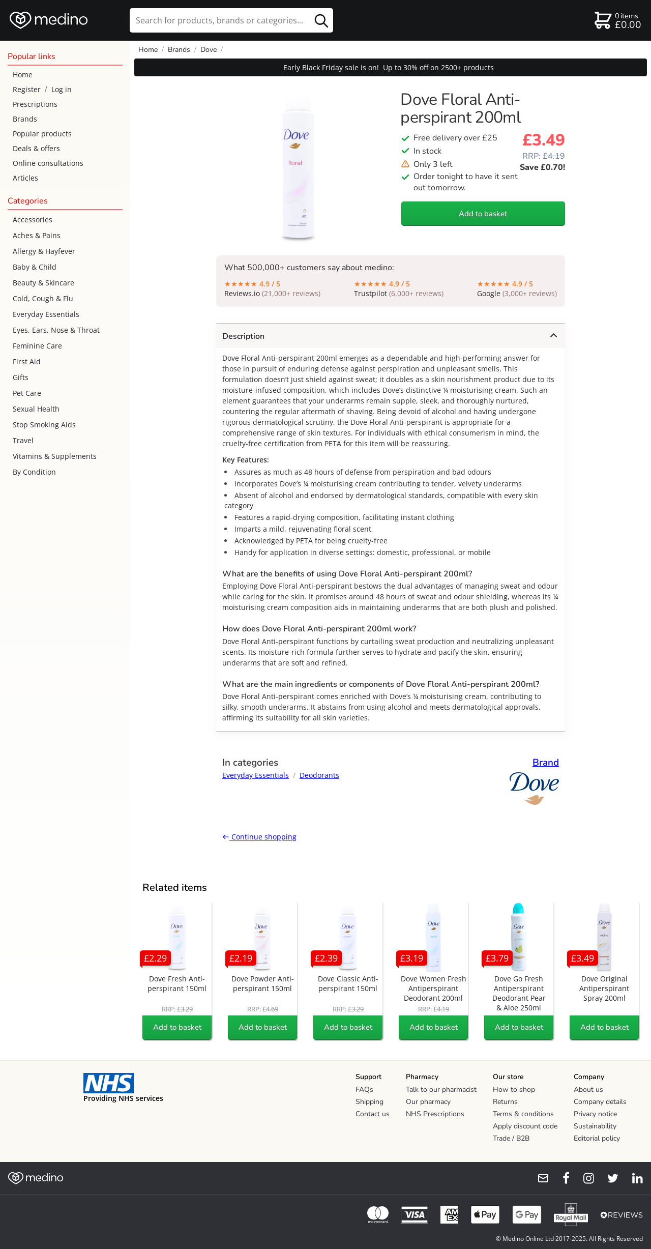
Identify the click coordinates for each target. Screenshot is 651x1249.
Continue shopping (259, 836)
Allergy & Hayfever (44, 251)
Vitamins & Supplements (55, 456)
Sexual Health (36, 409)
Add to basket (483, 214)
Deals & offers (36, 148)
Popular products (42, 133)
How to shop (514, 1089)
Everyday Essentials (46, 314)
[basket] (617, 20)
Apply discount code (525, 1126)
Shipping (369, 1102)
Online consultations (48, 163)
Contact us (373, 1114)
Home (23, 74)
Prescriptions (35, 104)
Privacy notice (595, 1114)
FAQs (364, 1089)
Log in (61, 89)
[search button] (321, 20)
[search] (231, 20)
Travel (23, 440)
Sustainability (595, 1126)
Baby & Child (34, 267)
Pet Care (27, 393)
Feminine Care (37, 346)
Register (27, 89)
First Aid (27, 361)
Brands (25, 119)
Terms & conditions (523, 1114)
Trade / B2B (511, 1138)
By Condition (34, 472)
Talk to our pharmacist (441, 1089)
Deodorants (319, 775)
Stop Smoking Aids (44, 424)
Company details (600, 1102)
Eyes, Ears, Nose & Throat (56, 330)
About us (588, 1089)
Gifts (20, 377)
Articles (25, 178)
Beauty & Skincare (43, 282)
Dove (208, 49)
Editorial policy (597, 1138)
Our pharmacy (428, 1102)
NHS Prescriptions (435, 1114)
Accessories (32, 219)
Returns (505, 1102)
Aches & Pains (37, 235)
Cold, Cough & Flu (43, 298)
